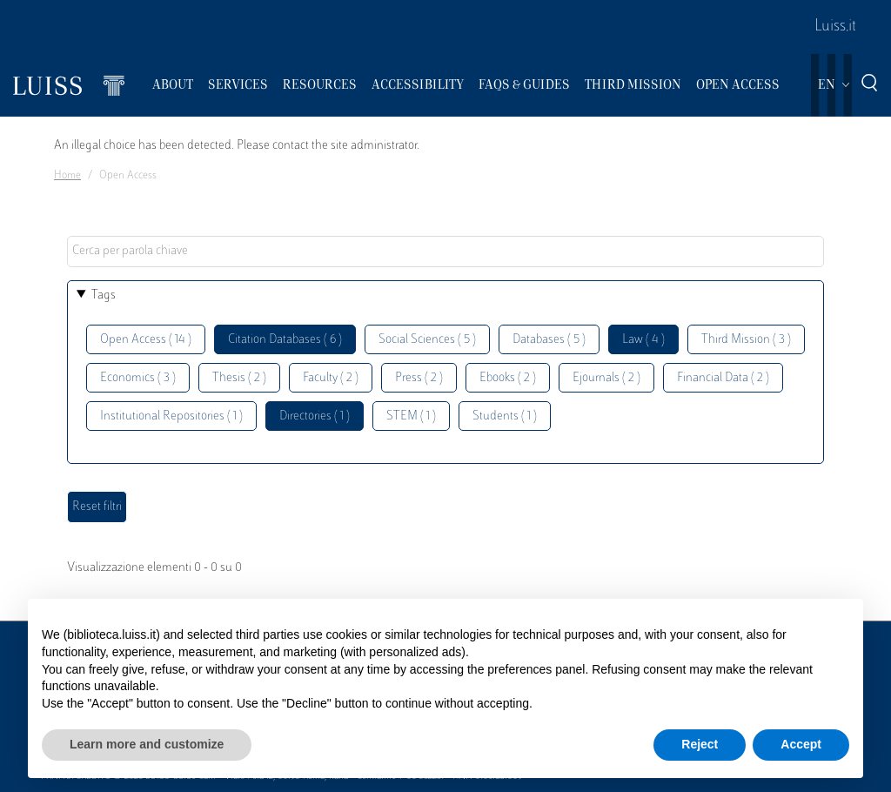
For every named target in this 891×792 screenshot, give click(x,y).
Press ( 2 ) (419, 378)
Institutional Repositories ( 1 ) (171, 416)
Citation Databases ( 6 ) (285, 339)
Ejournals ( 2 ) (606, 378)
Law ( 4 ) (643, 339)
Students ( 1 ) (504, 416)
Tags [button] (103, 295)
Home (67, 176)
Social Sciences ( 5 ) (427, 339)
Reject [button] (699, 744)
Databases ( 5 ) (549, 339)
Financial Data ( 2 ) (723, 378)
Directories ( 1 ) (314, 416)
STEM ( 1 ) (411, 416)
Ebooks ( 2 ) (507, 378)
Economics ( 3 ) (138, 378)
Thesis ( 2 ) (239, 378)
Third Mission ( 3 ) (746, 339)
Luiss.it (835, 27)
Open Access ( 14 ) (145, 339)
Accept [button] (800, 744)
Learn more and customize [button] (147, 744)
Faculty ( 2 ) (330, 378)
